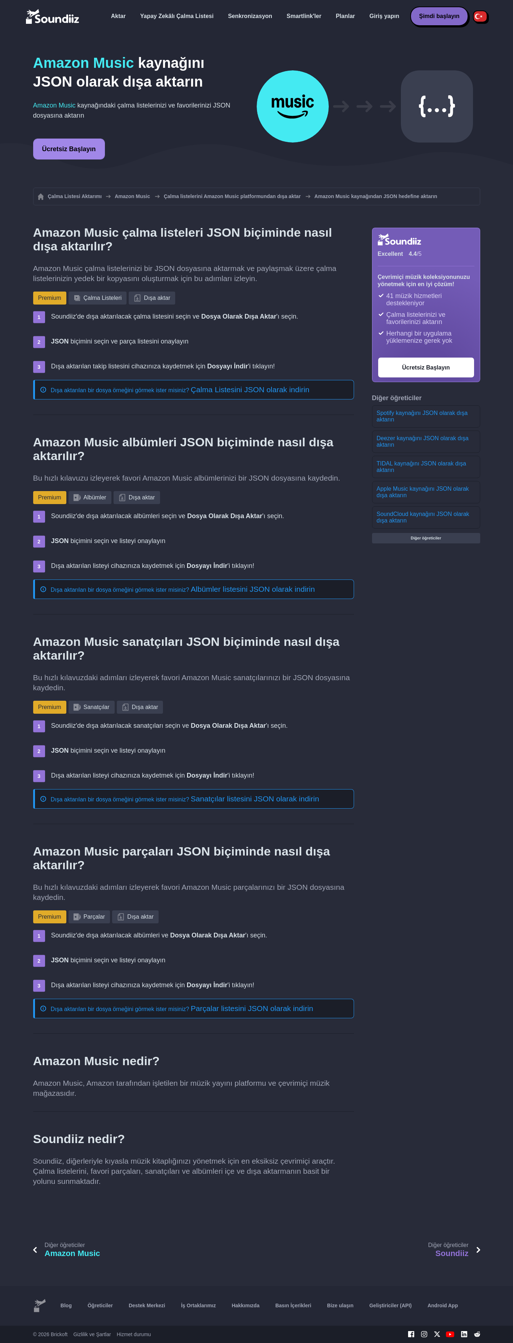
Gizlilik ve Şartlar (92, 1334)
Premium (49, 298)
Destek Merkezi (147, 1305)
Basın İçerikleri (293, 1305)
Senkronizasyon (250, 16)
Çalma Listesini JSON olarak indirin (250, 389)
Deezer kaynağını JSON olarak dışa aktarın (423, 441)
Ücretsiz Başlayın (69, 149)
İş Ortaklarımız (198, 1305)
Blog (66, 1305)
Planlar (345, 16)
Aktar (118, 16)
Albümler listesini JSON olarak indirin (253, 589)
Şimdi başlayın (439, 16)
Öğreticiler (100, 1305)
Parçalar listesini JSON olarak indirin (252, 1008)
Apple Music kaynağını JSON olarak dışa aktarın (423, 492)
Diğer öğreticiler (426, 538)
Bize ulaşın (340, 1305)
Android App (443, 1305)
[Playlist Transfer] (53, 16)
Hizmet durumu (134, 1334)
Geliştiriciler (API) (390, 1305)
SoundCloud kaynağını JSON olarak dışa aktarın (423, 517)
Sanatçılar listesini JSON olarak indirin (255, 799)
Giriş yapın (384, 16)
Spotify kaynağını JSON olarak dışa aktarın (422, 416)
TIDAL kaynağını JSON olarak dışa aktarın (421, 466)
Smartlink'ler (304, 16)
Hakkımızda (246, 1305)
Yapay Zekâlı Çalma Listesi (177, 16)
